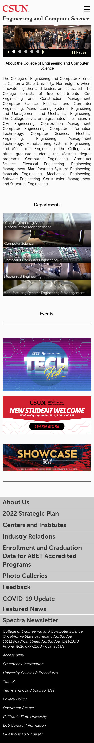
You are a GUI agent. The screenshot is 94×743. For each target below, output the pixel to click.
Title (8, 682)
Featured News (24, 609)
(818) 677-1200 (28, 646)
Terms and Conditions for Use (28, 690)
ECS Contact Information (24, 725)
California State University (25, 717)
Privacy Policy (14, 699)
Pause (81, 52)
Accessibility (13, 655)
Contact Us (54, 646)
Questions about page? (23, 734)
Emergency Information (23, 664)
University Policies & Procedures (30, 673)
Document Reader (18, 708)
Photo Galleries (25, 575)
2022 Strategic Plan (31, 513)
